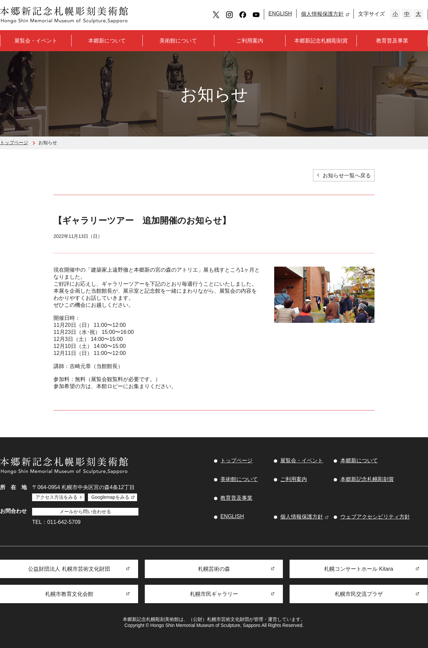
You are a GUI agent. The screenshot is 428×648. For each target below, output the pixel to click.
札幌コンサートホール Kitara (358, 569)
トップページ (14, 142)
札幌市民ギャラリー (214, 594)
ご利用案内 (249, 40)
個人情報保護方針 (322, 14)
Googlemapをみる (110, 497)
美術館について (178, 40)
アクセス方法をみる (56, 497)
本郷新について (107, 40)
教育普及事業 (392, 40)
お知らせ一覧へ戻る (347, 175)
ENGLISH (280, 13)
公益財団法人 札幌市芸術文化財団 (69, 569)
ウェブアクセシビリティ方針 (375, 517)
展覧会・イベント (35, 40)
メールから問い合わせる (85, 511)
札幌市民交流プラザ (359, 594)
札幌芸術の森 (214, 569)
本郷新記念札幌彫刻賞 (321, 40)
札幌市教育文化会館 (69, 594)
